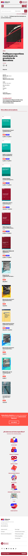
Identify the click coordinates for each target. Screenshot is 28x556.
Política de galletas (18, 536)
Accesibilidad (17, 538)
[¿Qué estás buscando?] (7, 11)
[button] (25, 6)
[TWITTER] (4, 549)
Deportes (5, 69)
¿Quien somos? (4, 529)
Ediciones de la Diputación (6, 533)
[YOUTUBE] (7, 549)
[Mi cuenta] (23, 6)
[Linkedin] (11, 549)
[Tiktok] (16, 549)
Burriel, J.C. (5, 76)
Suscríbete (14, 422)
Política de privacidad (19, 533)
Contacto (3, 531)
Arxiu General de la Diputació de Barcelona (13, 100)
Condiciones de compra (20, 531)
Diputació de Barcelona (8, 79)
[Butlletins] (13, 549)
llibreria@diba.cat (4, 526)
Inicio (2, 16)
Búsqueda (21, 13)
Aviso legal (17, 529)
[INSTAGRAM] (9, 549)
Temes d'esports (7, 93)
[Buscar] (25, 11)
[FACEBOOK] (2, 549)
